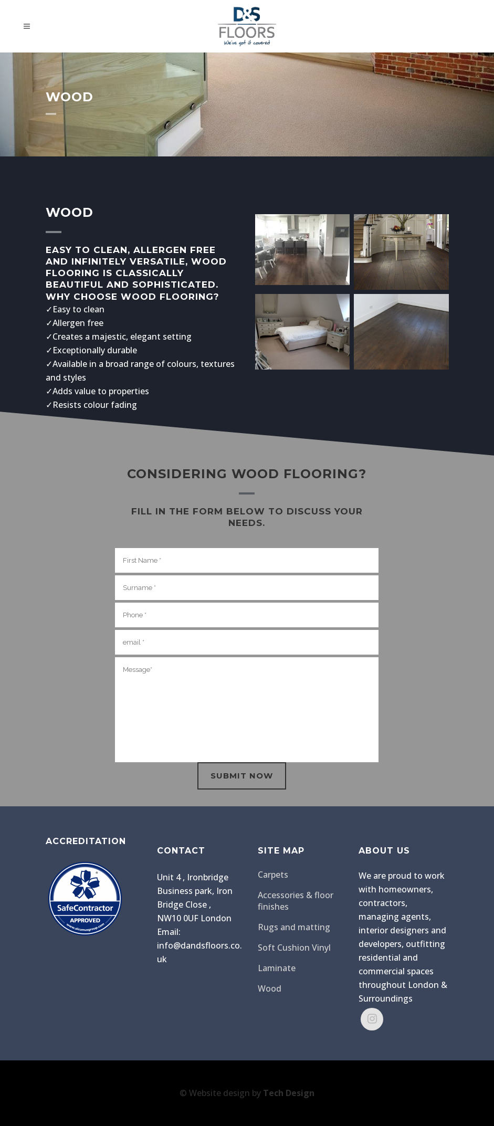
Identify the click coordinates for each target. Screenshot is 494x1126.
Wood (269, 988)
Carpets (273, 874)
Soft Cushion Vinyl (294, 947)
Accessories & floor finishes (295, 900)
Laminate (277, 968)
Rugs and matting (294, 927)
